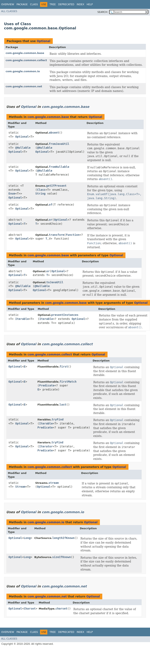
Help (90, 4)
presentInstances (65, 314)
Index (80, 4)
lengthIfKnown (63, 538)
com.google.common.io (23, 71)
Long (27, 538)
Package (22, 4)
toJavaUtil (54, 282)
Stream (20, 486)
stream (54, 482)
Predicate (47, 385)
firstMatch (68, 381)
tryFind (57, 419)
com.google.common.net (24, 86)
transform (56, 234)
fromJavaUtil (59, 143)
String (40, 193)
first (64, 366)
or (50, 219)
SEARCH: (102, 12)
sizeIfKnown (61, 557)
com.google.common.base (25, 53)
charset (61, 608)
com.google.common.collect (26, 60)
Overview (7, 4)
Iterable (22, 318)
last (63, 404)
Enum (11, 193)
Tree (53, 4)
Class (34, 4)
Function (72, 234)
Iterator (46, 446)
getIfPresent (56, 185)
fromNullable (59, 166)
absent (54, 132)
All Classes (9, 11)
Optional (43, 41)
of (50, 204)
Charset (30, 608)
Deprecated (66, 4)
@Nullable (23, 147)
